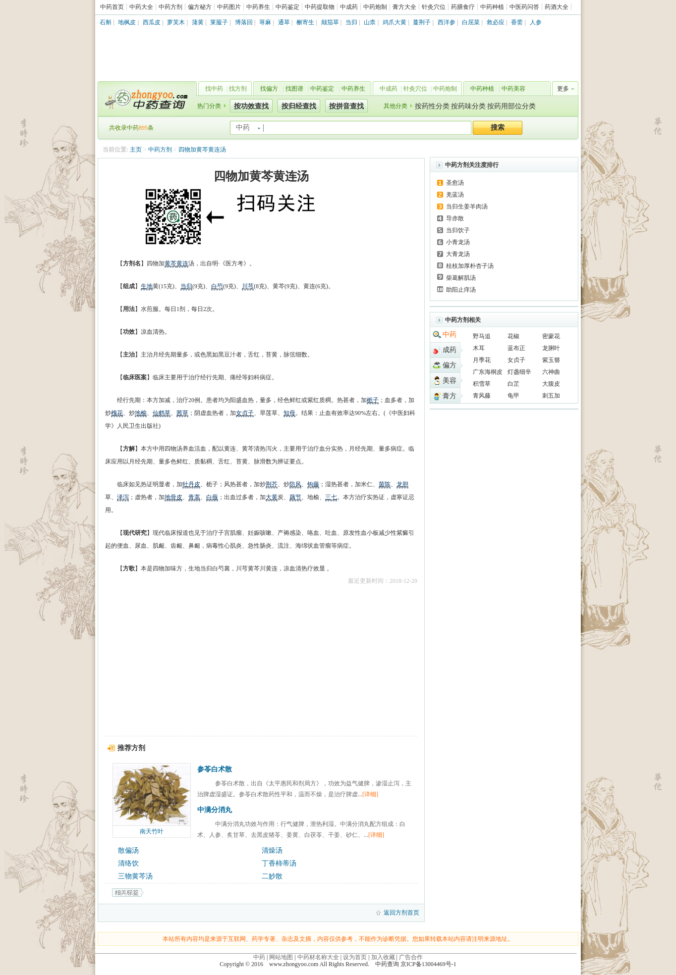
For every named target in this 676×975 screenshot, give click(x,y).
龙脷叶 (551, 348)
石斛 (106, 22)
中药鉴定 (287, 6)
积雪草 (482, 383)
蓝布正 (516, 348)
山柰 (370, 22)
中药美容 (513, 88)
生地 (147, 286)
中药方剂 (170, 6)
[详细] (370, 794)
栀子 (373, 400)
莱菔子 (219, 22)
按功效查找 (251, 106)
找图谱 (294, 88)
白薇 (212, 497)
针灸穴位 (434, 6)
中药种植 (492, 6)
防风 (295, 484)
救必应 (496, 22)
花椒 (513, 336)
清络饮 (128, 863)
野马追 (482, 336)
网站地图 (281, 957)
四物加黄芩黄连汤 (202, 149)
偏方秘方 (200, 6)
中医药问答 (524, 6)
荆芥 (272, 484)
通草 (284, 22)
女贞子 (245, 413)
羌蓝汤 (455, 194)
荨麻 (265, 22)
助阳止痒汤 (461, 289)
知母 (289, 413)
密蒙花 (551, 336)
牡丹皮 (191, 484)
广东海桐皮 (488, 371)
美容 (449, 380)
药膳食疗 (463, 6)
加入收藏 (383, 957)
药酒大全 (556, 6)
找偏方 (269, 88)
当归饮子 (458, 230)
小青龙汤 (458, 242)
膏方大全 (404, 6)
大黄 (272, 497)
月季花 (482, 360)
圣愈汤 (455, 182)
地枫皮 (127, 22)
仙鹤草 (161, 413)
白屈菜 (471, 22)
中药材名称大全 (318, 957)
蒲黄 (198, 22)
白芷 (513, 383)
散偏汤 (128, 850)
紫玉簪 (551, 360)
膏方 (449, 396)
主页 (136, 149)
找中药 (214, 88)
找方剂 (238, 88)
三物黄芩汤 (135, 876)
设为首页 (355, 957)
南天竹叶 (152, 831)
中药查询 (145, 99)
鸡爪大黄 (394, 22)
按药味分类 (468, 106)
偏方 (449, 365)
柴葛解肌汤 (461, 277)
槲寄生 (305, 22)
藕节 (295, 497)
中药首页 (112, 6)
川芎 (248, 286)
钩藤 (313, 484)
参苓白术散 (214, 769)
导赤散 (455, 218)
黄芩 (170, 263)
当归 (351, 22)
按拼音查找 (346, 106)
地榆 (141, 413)
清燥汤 (272, 850)
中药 (449, 334)
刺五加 (551, 395)
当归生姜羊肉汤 (467, 206)
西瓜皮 (152, 22)
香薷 (517, 22)
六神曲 (551, 371)
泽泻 (123, 497)
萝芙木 (176, 22)
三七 (331, 497)
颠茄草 (330, 22)
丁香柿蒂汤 (279, 863)
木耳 (479, 348)
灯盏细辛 (519, 371)
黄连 (182, 263)
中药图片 (229, 6)
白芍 (217, 286)
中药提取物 (320, 6)
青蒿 (194, 497)
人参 (536, 22)
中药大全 (141, 6)
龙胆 (402, 484)
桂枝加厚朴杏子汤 (470, 265)
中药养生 (258, 6)
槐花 (117, 413)
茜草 (182, 413)
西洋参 (446, 22)
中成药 (349, 6)
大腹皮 (551, 383)
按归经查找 (299, 106)
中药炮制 (375, 6)
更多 (563, 88)
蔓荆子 (422, 22)
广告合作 (411, 957)
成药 (449, 350)
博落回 (244, 22)
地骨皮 (173, 497)
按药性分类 (432, 106)
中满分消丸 (214, 810)
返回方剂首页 (401, 912)
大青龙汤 (458, 254)
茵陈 (385, 484)
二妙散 (272, 876)
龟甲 (513, 395)
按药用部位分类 (511, 106)
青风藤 (482, 395)
